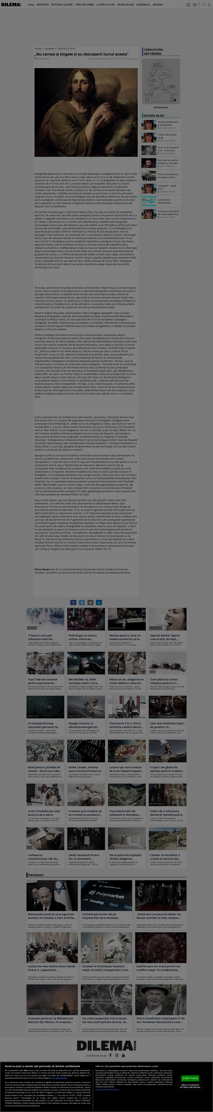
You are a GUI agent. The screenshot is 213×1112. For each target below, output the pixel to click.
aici (55, 1095)
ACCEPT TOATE (190, 1078)
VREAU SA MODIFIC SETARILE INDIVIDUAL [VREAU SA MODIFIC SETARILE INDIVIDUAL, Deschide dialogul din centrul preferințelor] (190, 1086)
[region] (106, 1087)
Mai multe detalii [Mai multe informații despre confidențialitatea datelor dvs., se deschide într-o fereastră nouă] (59, 1078)
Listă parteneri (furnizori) (107, 1090)
